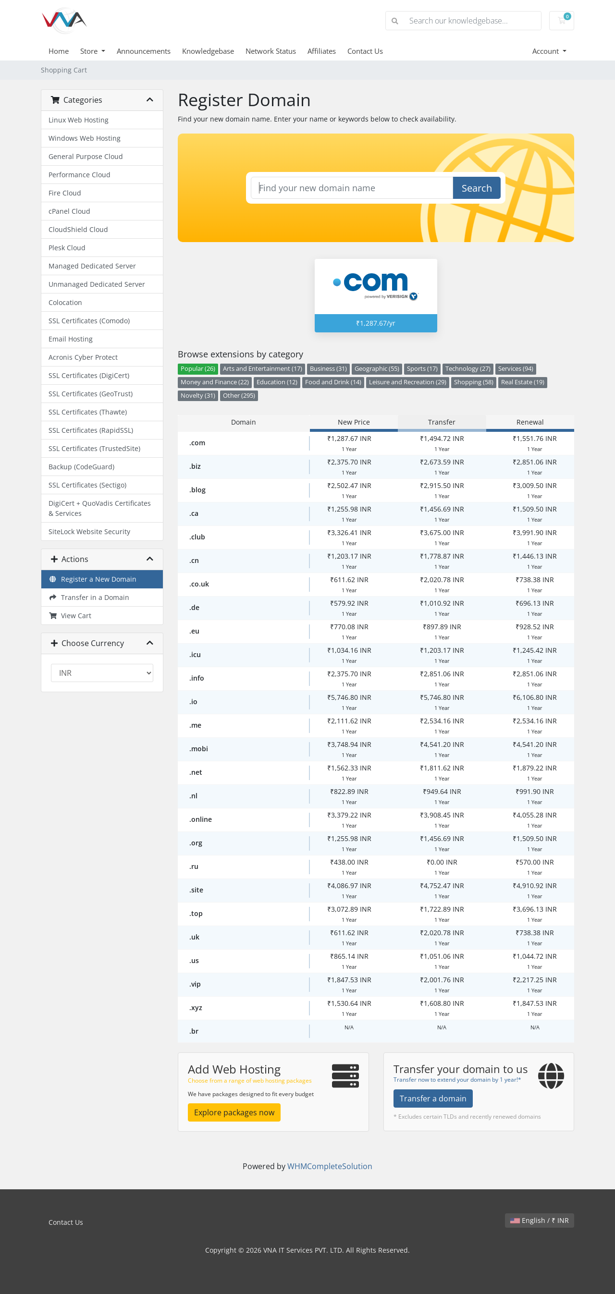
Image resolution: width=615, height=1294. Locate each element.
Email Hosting (71, 338)
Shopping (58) (473, 382)
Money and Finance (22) (215, 382)
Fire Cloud (65, 192)
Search (477, 188)
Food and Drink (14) (333, 382)
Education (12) (277, 382)
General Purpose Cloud (86, 156)
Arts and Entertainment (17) (262, 369)
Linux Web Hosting (79, 119)
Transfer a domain (433, 1098)
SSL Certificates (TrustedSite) (94, 448)
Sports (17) (422, 369)
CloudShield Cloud (78, 229)
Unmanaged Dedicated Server (97, 284)
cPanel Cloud (69, 211)
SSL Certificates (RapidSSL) (91, 430)
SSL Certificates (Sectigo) (87, 484)
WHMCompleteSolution (329, 1166)
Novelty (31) (198, 395)
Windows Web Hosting (85, 138)
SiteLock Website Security (89, 531)
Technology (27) (468, 369)
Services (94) (515, 369)
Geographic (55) (377, 369)
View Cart (70, 615)
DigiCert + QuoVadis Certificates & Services (100, 508)
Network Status (271, 51)
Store (89, 51)
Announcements (144, 51)
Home (59, 51)
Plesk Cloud (67, 247)
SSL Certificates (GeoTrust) (91, 393)
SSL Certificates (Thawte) (88, 411)
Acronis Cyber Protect (83, 357)
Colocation (65, 302)
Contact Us (365, 51)
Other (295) (239, 395)
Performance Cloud (80, 174)
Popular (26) (198, 369)
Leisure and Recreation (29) (407, 382)
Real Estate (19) (522, 382)
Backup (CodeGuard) (81, 466)
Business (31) (328, 369)
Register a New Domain (92, 579)
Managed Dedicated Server (92, 265)
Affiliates (322, 51)
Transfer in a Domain (89, 597)
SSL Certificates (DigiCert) (89, 375)
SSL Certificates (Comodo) (89, 320)
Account (546, 51)
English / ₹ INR (539, 1220)
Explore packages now (234, 1112)
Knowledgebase (208, 51)
